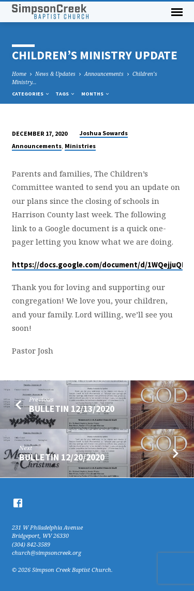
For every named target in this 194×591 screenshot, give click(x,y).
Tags (65, 93)
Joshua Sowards (104, 133)
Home (19, 73)
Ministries (80, 146)
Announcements (104, 73)
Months (95, 93)
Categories (31, 93)
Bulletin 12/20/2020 (62, 457)
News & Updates (55, 73)
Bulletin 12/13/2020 (71, 408)
